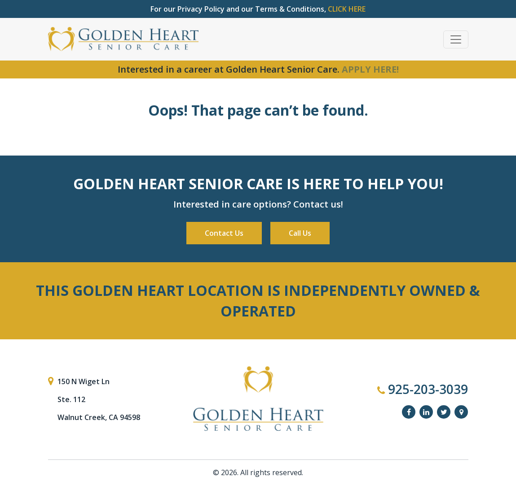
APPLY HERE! (370, 69)
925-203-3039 (422, 389)
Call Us (300, 233)
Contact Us (224, 233)
